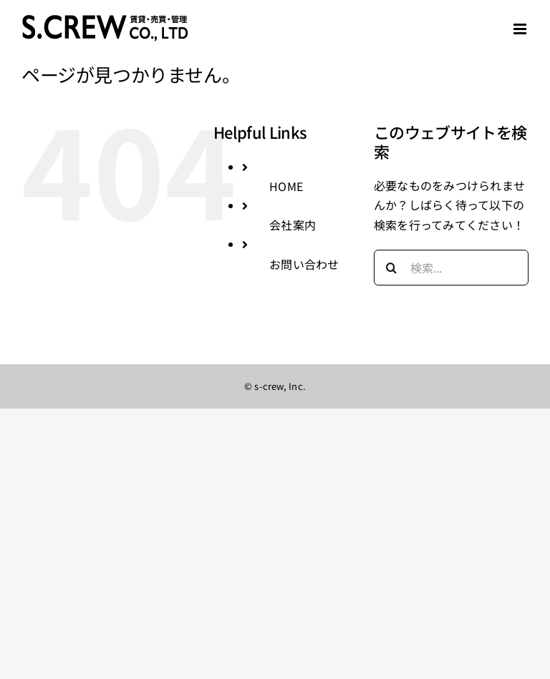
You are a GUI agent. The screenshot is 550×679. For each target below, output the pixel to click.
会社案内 (292, 224)
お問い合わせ (304, 264)
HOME (286, 186)
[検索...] (451, 267)
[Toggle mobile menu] (521, 28)
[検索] (392, 267)
